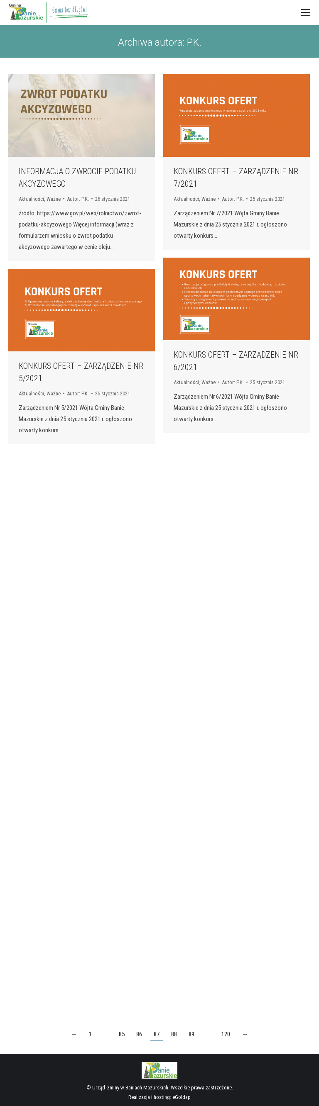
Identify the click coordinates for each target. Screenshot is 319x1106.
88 (174, 1034)
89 (191, 1034)
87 (157, 1034)
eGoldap (181, 1097)
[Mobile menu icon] (306, 12)
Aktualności (31, 199)
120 (225, 1034)
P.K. (194, 42)
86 (139, 1034)
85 (122, 1034)
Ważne (54, 199)
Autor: (78, 199)
